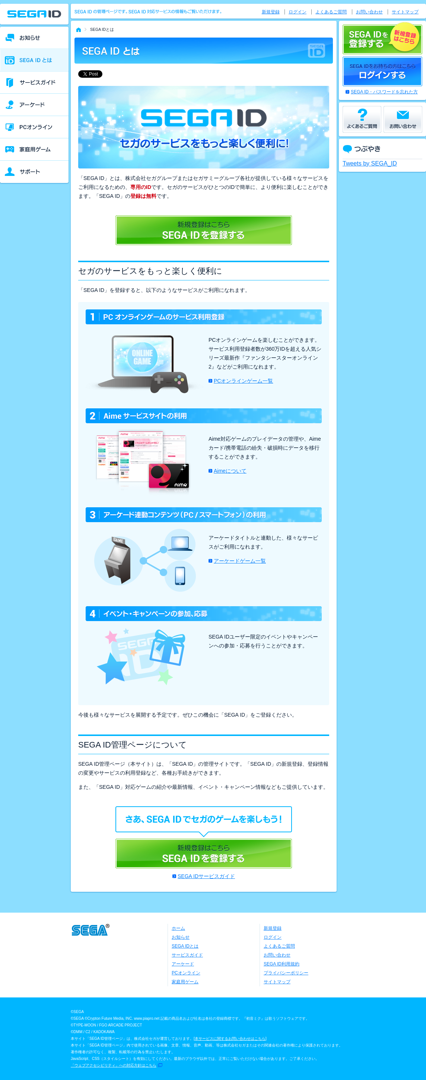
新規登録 (271, 12)
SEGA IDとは (185, 946)
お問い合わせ (369, 12)
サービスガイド (187, 955)
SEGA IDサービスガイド (206, 876)
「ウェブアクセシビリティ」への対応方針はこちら (113, 1065)
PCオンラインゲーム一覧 (243, 381)
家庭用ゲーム (185, 981)
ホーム (178, 928)
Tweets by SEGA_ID (370, 163)
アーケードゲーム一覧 (240, 561)
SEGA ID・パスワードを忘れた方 (384, 91)
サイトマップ (405, 12)
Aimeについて (230, 471)
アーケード (183, 964)
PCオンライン (186, 972)
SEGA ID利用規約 (281, 964)
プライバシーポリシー (286, 972)
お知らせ (181, 937)
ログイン (297, 12)
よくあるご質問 (331, 12)
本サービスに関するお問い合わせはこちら (230, 1038)
